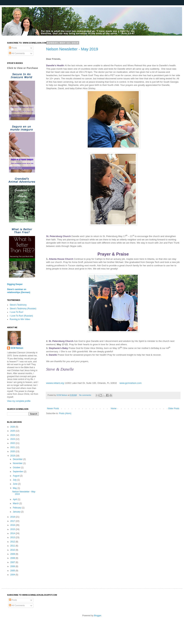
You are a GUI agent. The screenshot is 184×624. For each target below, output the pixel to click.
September (18, 471)
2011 (13, 546)
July (15, 480)
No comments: (85, 395)
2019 (13, 455)
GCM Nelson (17, 348)
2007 (13, 562)
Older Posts (173, 408)
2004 (13, 574)
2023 (13, 439)
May (15, 488)
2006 (13, 566)
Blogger (97, 615)
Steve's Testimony (18, 305)
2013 (13, 537)
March (16, 503)
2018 (13, 517)
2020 (13, 451)
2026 (13, 427)
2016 (13, 525)
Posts (13, 48)
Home (113, 408)
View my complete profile (18, 401)
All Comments (17, 53)
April (15, 499)
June (15, 484)
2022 (13, 443)
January (17, 512)
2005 (13, 570)
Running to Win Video (20, 319)
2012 (13, 541)
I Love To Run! (16, 312)
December (18, 459)
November (18, 463)
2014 (13, 533)
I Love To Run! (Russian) (21, 316)
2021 (13, 447)
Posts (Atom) (65, 413)
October (17, 467)
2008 (13, 558)
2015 (13, 529)
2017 (13, 521)
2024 (13, 435)
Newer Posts (53, 408)
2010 (13, 550)
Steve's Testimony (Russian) (23, 308)
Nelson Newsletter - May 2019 (72, 49)
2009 (13, 554)
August (16, 476)
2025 (13, 431)
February (17, 507)
